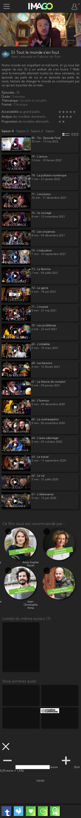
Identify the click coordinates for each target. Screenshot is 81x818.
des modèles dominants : (30, 116)
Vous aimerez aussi (19, 681)
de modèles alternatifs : (34, 121)
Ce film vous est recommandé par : (33, 524)
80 (18, 92)
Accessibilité (10, 112)
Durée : (7, 96)
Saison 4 (8, 131)
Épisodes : (9, 92)
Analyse (7, 116)
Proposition (10, 121)
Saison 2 (37, 131)
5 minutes (18, 96)
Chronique (21, 104)
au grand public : (30, 112)
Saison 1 (52, 131)
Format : (8, 104)
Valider (40, 780)
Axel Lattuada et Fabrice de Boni (36, 56)
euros (55, 767)
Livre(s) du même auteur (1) (26, 619)
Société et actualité (33, 100)
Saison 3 (22, 131)
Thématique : (11, 100)
